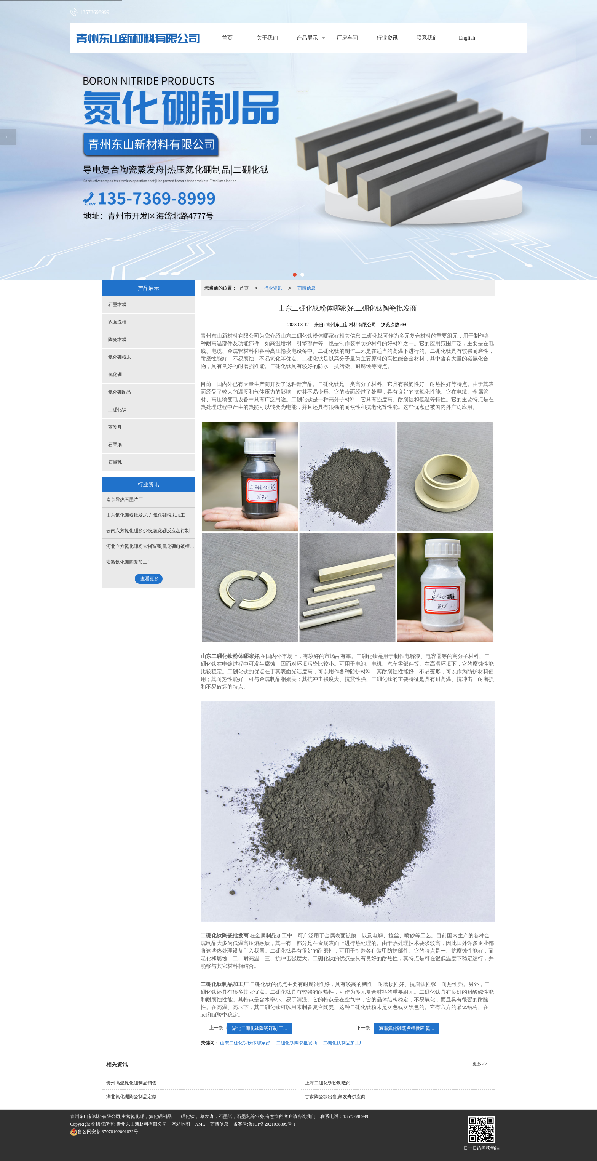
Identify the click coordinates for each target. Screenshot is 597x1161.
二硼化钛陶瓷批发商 (296, 1043)
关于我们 (267, 38)
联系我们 (427, 38)
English (467, 38)
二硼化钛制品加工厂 (343, 1043)
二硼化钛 (117, 409)
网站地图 (181, 1124)
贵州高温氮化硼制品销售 (131, 1083)
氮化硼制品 (119, 392)
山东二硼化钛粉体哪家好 (245, 1043)
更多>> (479, 1064)
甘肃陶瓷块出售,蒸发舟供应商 (335, 1096)
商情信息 (306, 288)
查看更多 (149, 578)
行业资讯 (387, 38)
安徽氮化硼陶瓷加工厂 (129, 562)
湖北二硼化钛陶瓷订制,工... (259, 1028)
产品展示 (307, 38)
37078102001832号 (104, 1131)
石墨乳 (115, 462)
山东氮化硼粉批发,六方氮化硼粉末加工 (145, 515)
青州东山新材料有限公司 (142, 1124)
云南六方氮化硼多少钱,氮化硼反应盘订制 (148, 530)
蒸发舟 (115, 427)
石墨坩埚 (117, 304)
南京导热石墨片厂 (124, 499)
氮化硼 (115, 374)
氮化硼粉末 (119, 357)
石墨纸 (115, 444)
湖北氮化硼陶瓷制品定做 (131, 1096)
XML (200, 1124)
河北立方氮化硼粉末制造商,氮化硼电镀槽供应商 (154, 546)
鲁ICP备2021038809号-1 (272, 1124)
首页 (227, 38)
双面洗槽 (117, 322)
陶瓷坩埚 (117, 339)
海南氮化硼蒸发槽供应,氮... (406, 1028)
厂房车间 (347, 38)
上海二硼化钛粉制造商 (328, 1083)
